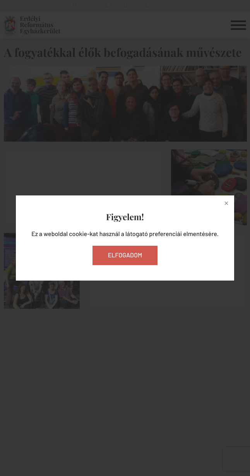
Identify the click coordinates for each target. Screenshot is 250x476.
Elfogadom (125, 255)
